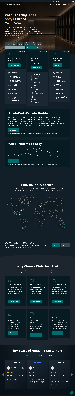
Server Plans (36, 67)
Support (58, 4)
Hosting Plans (14, 65)
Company (64, 4)
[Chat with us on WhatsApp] (56, 1)
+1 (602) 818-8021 (70, 1)
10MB (56, 245)
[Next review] (72, 374)
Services (52, 4)
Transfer (39, 47)
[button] (9, 73)
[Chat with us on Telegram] (58, 1)
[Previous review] (3, 374)
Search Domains (31, 47)
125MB (65, 245)
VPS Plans (58, 65)
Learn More (13, 130)
